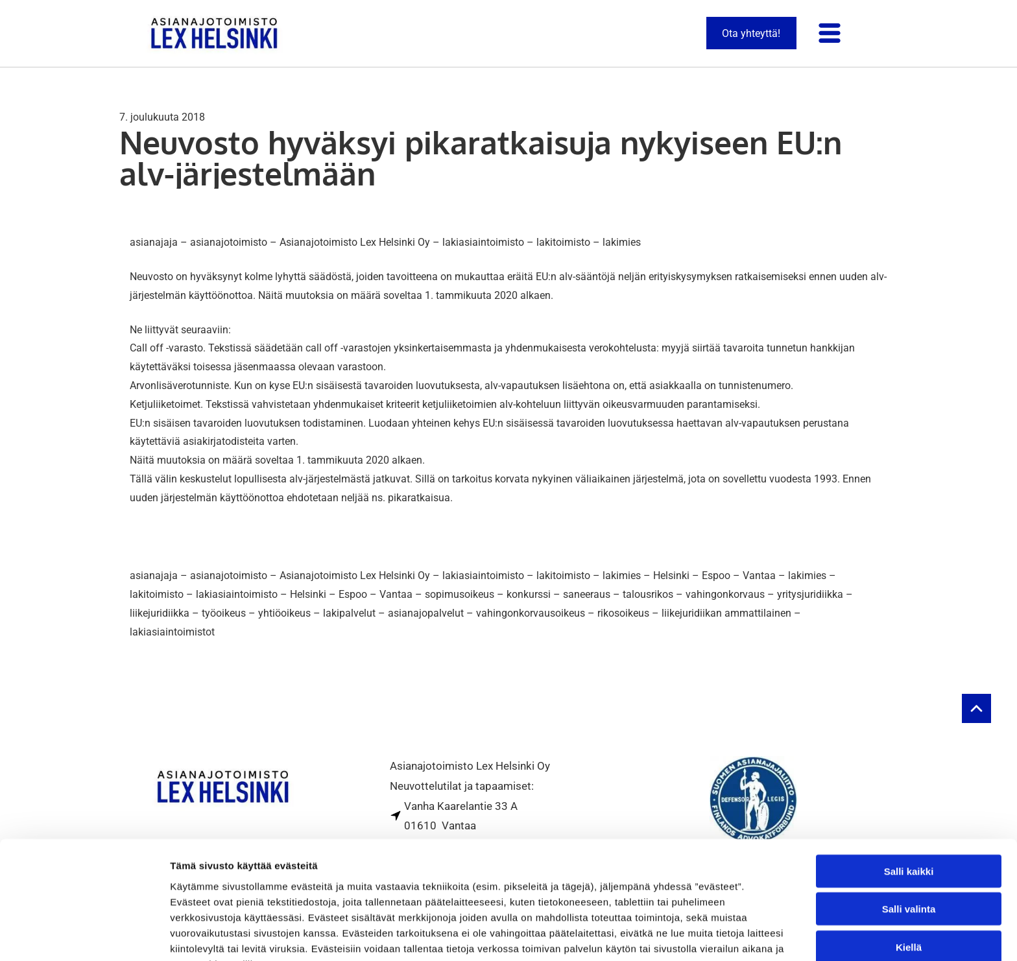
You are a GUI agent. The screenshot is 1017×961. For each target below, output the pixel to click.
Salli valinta (909, 838)
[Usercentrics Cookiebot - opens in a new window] (84, 935)
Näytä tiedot (693, 935)
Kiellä (909, 876)
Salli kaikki (909, 800)
